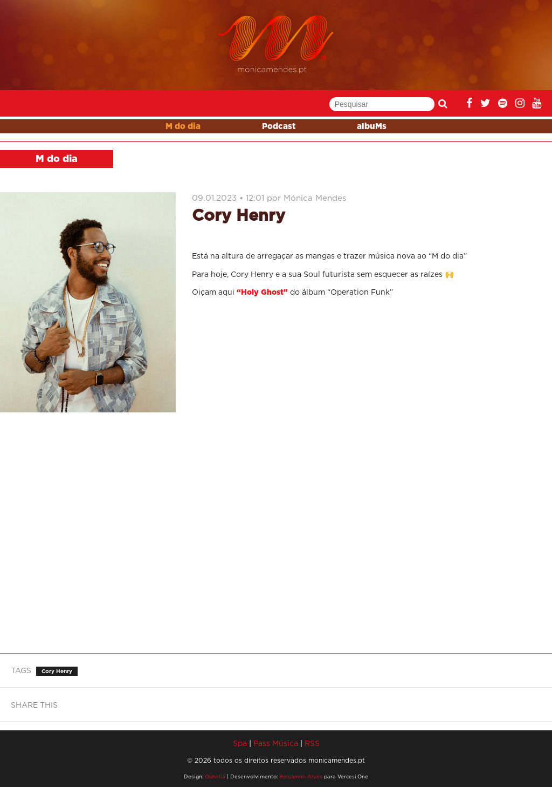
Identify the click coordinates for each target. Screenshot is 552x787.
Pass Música (275, 743)
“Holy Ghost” (262, 292)
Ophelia (215, 776)
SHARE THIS (34, 705)
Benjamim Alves (300, 776)
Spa (240, 743)
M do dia (183, 127)
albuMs (372, 127)
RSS (312, 743)
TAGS (21, 670)
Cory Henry (57, 671)
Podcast (278, 127)
